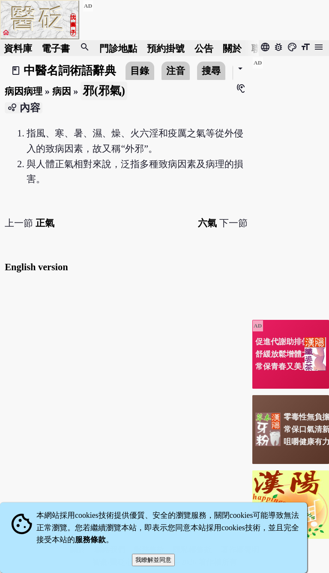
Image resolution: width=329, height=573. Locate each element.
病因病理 (23, 91)
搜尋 (211, 70)
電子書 (56, 48)
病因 (61, 91)
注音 (175, 70)
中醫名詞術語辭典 (70, 70)
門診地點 (118, 48)
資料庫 (18, 48)
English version (36, 267)
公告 (203, 48)
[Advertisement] (290, 185)
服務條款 (90, 539)
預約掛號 (166, 48)
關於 (232, 48)
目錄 (139, 70)
